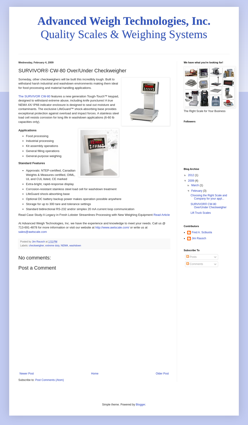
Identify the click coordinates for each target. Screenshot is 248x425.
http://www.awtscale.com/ (112, 227)
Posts (191, 257)
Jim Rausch (199, 238)
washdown (75, 245)
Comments (194, 264)
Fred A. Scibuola (202, 232)
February (197, 190)
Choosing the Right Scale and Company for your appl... (209, 197)
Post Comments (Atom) (49, 380)
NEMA (64, 245)
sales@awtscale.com (32, 232)
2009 (191, 180)
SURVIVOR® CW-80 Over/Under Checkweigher (208, 206)
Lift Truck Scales (201, 212)
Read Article (161, 215)
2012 (191, 175)
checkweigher (36, 245)
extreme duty (52, 245)
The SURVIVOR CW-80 (34, 96)
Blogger (140, 404)
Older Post (162, 373)
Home (95, 373)
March (195, 185)
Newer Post (27, 373)
